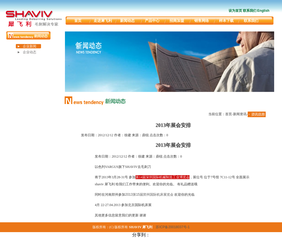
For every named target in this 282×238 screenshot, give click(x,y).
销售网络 (201, 21)
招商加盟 (177, 21)
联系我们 (249, 11)
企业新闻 (29, 46)
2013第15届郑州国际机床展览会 (149, 195)
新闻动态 (127, 21)
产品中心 (152, 21)
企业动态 (29, 52)
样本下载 (226, 21)
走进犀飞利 (103, 21)
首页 (78, 21)
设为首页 (235, 11)
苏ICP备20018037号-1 (172, 227)
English (263, 11)
